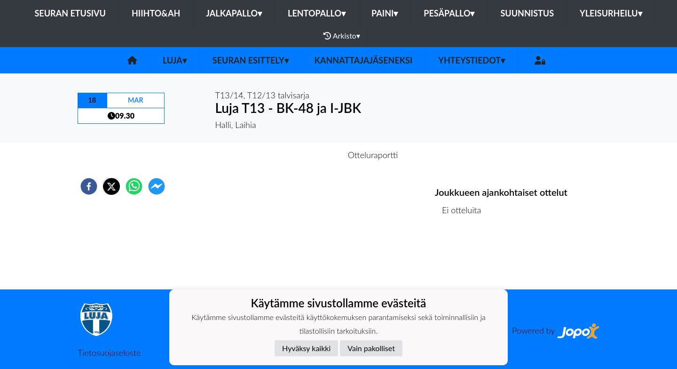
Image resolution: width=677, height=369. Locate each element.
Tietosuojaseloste (109, 352)
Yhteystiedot (471, 60)
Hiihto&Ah (156, 13)
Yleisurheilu (611, 13)
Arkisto (341, 35)
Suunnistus (527, 13)
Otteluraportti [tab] (373, 155)
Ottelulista (465, 257)
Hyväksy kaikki (306, 348)
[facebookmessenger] (156, 186)
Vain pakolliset (371, 348)
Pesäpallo (449, 13)
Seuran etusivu (70, 13)
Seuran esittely (251, 60)
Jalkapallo (234, 13)
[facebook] (88, 186)
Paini (384, 13)
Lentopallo (317, 13)
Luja (175, 60)
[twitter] (111, 186)
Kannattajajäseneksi (364, 60)
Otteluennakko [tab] (306, 155)
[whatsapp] (134, 186)
